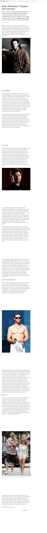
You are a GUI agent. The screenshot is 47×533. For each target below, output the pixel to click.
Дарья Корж (7, 22)
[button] (16, 55)
